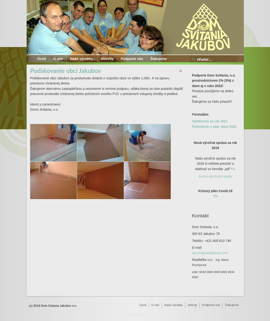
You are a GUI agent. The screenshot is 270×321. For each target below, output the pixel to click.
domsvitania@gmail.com (210, 253)
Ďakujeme (158, 59)
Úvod (41, 59)
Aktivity (107, 59)
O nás (58, 59)
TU (233, 169)
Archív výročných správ (215, 176)
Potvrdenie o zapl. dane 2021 (214, 126)
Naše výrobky (81, 59)
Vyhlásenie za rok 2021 (209, 121)
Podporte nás (132, 59)
